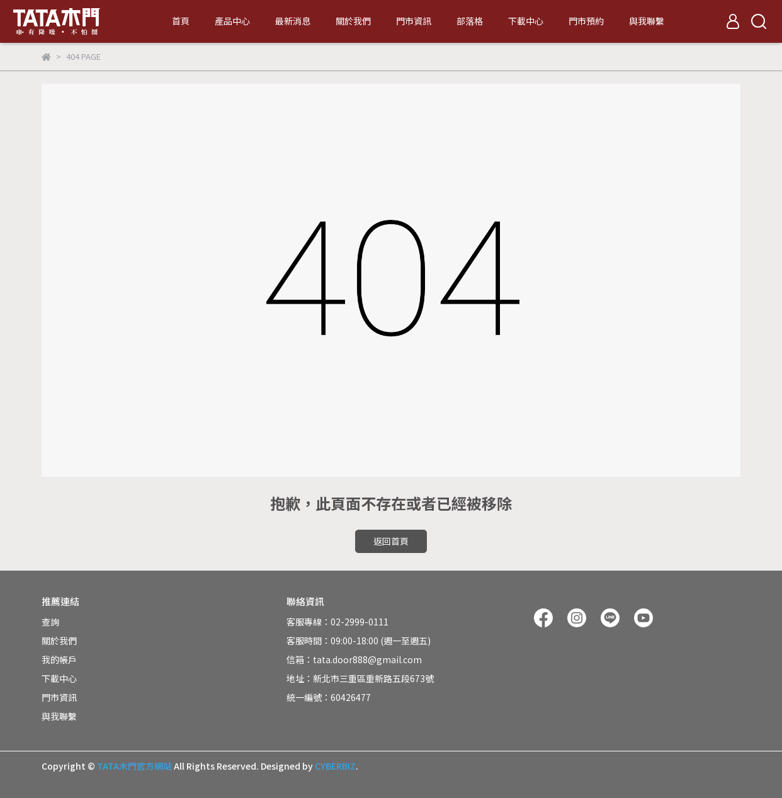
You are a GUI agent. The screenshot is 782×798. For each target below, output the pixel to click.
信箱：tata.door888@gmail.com (354, 659)
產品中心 (232, 20)
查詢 (50, 621)
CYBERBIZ (335, 766)
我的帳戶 (59, 659)
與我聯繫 (646, 20)
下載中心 (525, 20)
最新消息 (292, 20)
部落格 (469, 20)
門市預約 (586, 20)
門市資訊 (413, 20)
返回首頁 (391, 541)
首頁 (181, 20)
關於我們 (353, 20)
